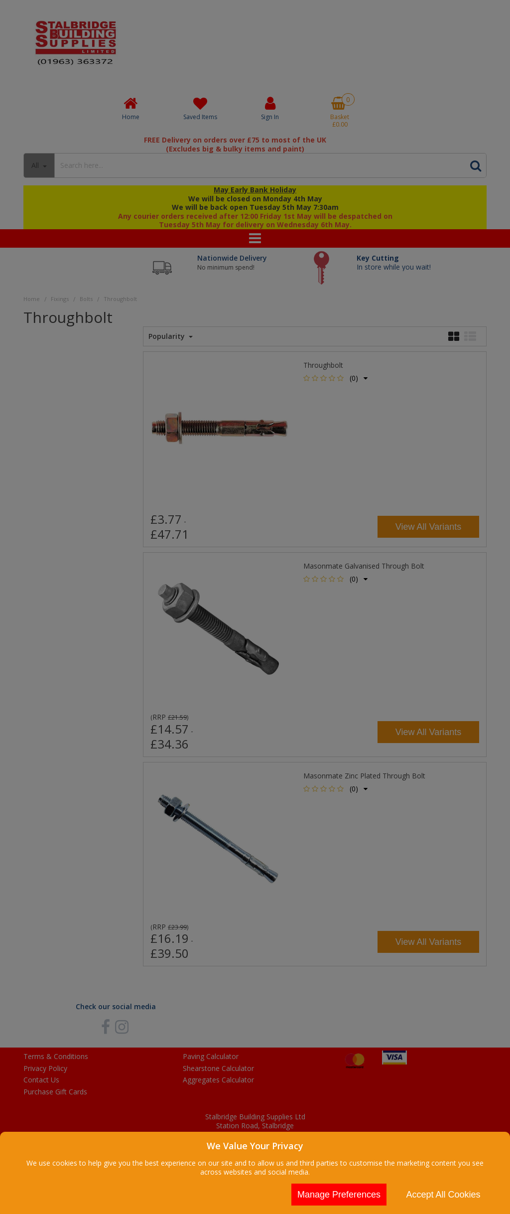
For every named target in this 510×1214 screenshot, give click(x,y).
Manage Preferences (339, 1195)
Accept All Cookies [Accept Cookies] (443, 1195)
